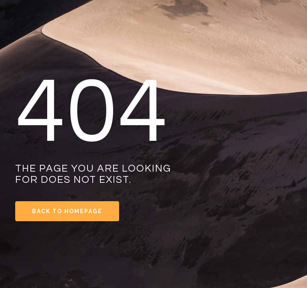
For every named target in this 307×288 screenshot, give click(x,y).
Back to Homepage (67, 211)
